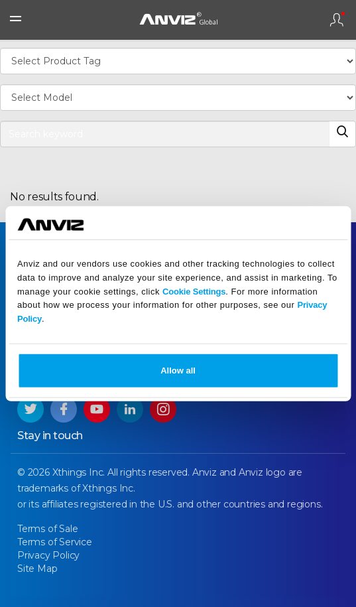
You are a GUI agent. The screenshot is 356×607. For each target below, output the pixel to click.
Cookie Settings (193, 291)
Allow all (178, 370)
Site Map (37, 568)
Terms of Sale (47, 529)
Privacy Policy (48, 555)
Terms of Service (54, 542)
